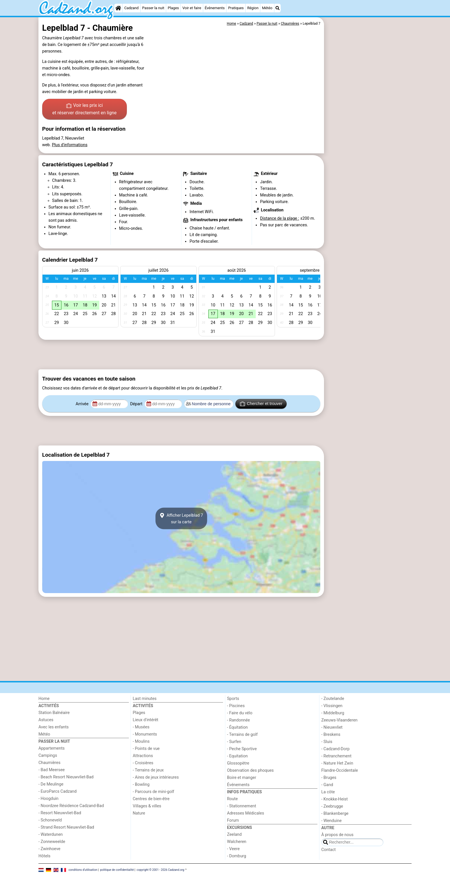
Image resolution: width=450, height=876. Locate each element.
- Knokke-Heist (334, 799)
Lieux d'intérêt (145, 719)
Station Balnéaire (54, 712)
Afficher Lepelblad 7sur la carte (181, 518)
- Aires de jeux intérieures (156, 777)
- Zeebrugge (332, 806)
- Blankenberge (335, 813)
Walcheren (236, 841)
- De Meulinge (50, 784)
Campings (47, 755)
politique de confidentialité (117, 869)
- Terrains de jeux (148, 770)
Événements (215, 8)
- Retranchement (336, 756)
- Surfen (234, 741)
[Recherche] (277, 8)
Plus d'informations (70, 144)
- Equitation (237, 756)
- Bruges (328, 777)
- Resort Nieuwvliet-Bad (59, 813)
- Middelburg (332, 713)
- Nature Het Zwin (337, 763)
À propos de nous (337, 834)
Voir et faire (191, 8)
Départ (136, 404)
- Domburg (236, 856)
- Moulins (141, 741)
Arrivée (83, 404)
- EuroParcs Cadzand (57, 791)
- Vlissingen (332, 705)
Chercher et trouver (261, 403)
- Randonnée (238, 720)
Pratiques (236, 8)
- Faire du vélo (239, 713)
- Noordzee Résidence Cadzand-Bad (71, 805)
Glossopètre (238, 763)
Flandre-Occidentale (339, 770)
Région (252, 8)
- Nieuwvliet (332, 727)
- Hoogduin (48, 798)
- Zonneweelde (51, 841)
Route (232, 798)
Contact (328, 849)
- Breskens (330, 734)
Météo (267, 8)
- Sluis (326, 741)
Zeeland (234, 834)
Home (44, 698)
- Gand (327, 784)
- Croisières (143, 763)
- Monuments (145, 734)
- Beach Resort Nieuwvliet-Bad (66, 777)
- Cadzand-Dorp (335, 748)
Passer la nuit (153, 8)
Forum (233, 820)
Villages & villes (147, 806)
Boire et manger (241, 777)
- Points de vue (146, 748)
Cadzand (131, 8)
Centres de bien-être (151, 798)
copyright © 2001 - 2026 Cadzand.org (160, 869)
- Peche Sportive (242, 748)
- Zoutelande (332, 698)
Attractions (143, 755)
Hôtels (44, 856)
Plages (173, 8)
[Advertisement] (368, 149)
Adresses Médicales (245, 813)
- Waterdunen (50, 834)
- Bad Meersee (51, 769)
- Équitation (237, 727)
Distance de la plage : (279, 218)
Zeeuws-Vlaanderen (339, 720)
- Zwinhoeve (49, 848)
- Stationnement (241, 806)
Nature (139, 813)
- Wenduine (331, 820)
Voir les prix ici (84, 109)
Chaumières (49, 762)
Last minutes (145, 698)
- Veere (233, 848)
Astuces (45, 719)
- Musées (141, 727)
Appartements (51, 748)
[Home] (118, 8)
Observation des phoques (250, 770)
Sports (233, 698)
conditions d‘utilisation (83, 869)
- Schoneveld (50, 820)
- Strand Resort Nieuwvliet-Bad (66, 827)
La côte (328, 792)
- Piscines (236, 705)
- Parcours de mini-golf (153, 791)
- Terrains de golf (242, 734)
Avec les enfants (53, 727)
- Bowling (141, 784)
